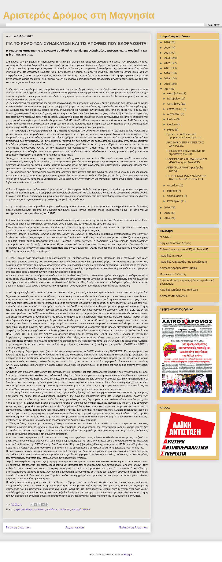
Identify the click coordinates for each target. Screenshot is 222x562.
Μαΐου (171, 129)
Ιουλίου (171, 119)
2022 (167, 63)
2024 (167, 52)
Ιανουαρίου (174, 201)
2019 (167, 78)
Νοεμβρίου (173, 98)
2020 (167, 73)
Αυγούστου (174, 114)
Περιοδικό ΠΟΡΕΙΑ (171, 255)
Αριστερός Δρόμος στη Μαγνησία (78, 15)
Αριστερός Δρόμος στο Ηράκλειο (179, 289)
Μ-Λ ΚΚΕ (165, 236)
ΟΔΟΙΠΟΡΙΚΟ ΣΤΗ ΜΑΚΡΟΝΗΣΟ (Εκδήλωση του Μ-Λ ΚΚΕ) (186, 161)
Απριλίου (172, 185)
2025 (167, 47)
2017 (167, 88)
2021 (167, 68)
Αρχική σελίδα (74, 527)
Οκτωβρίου (174, 103)
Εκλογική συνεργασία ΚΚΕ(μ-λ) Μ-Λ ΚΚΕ (184, 249)
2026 (167, 42)
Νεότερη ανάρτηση (18, 527)
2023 (167, 57)
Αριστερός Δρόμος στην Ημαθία (178, 267)
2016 (167, 207)
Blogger (128, 554)
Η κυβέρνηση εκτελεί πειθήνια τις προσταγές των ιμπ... (185, 152)
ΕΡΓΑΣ (86, 509)
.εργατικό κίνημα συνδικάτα (30, 509)
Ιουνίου (171, 124)
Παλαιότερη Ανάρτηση (133, 527)
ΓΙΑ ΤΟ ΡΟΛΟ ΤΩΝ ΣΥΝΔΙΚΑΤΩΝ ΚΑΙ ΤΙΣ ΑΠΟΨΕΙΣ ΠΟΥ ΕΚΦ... (186, 177)
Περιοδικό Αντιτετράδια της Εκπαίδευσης (183, 261)
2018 (167, 83)
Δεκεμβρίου (174, 93)
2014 (167, 217)
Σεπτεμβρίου (175, 108)
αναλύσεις (51, 509)
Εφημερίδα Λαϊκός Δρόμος (175, 243)
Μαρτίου (172, 190)
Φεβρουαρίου (175, 195)
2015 (167, 212)
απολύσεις (64, 509)
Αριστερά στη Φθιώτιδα (173, 295)
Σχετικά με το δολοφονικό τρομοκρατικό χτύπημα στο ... (185, 136)
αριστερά (76, 509)
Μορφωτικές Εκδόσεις (173, 274)
